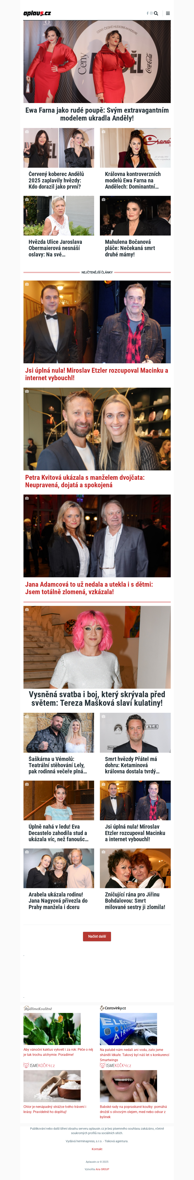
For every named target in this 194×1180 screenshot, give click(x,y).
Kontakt (97, 1149)
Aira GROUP (102, 1169)
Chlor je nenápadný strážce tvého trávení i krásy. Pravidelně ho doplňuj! (54, 1109)
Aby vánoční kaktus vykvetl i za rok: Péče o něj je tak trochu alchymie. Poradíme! (58, 1052)
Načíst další (97, 936)
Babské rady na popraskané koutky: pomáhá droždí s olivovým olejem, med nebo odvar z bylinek (133, 1112)
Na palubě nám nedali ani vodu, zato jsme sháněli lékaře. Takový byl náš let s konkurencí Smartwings (134, 1055)
